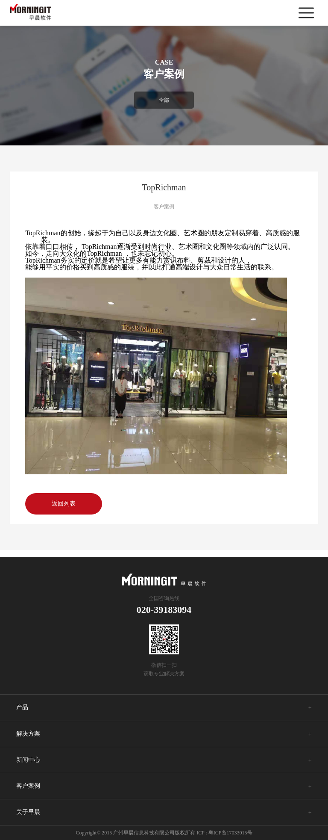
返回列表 (64, 503)
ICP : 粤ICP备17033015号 (224, 833)
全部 (164, 100)
